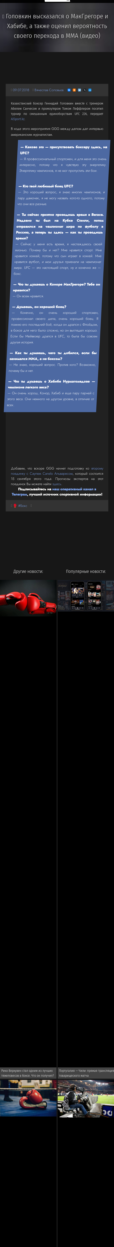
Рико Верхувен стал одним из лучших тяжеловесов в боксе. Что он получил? (27, 1073)
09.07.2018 (21, 89)
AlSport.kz (17, 119)
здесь (56, 483)
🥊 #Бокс (20, 505)
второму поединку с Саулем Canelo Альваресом (57, 471)
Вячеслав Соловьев (49, 89)
